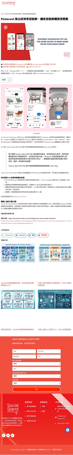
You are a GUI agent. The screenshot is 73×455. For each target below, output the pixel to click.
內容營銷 (6, 65)
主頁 (2, 14)
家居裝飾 (12, 67)
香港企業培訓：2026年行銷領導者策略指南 (17, 330)
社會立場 (52, 65)
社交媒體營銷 (27, 65)
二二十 (22, 71)
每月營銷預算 (16, 361)
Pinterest (19, 65)
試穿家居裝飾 (20, 67)
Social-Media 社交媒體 (41, 65)
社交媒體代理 (40, 450)
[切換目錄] (8, 80)
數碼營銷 (12, 65)
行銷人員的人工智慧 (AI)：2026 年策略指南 (54, 330)
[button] (7, 235)
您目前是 (15, 380)
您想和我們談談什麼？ (19, 373)
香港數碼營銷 (31, 450)
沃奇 (58, 71)
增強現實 (6, 67)
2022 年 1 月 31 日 (19, 197)
